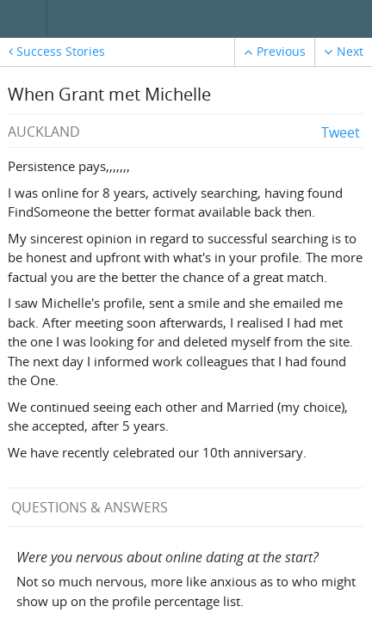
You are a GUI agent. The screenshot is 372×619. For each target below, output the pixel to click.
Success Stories (57, 51)
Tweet (340, 132)
